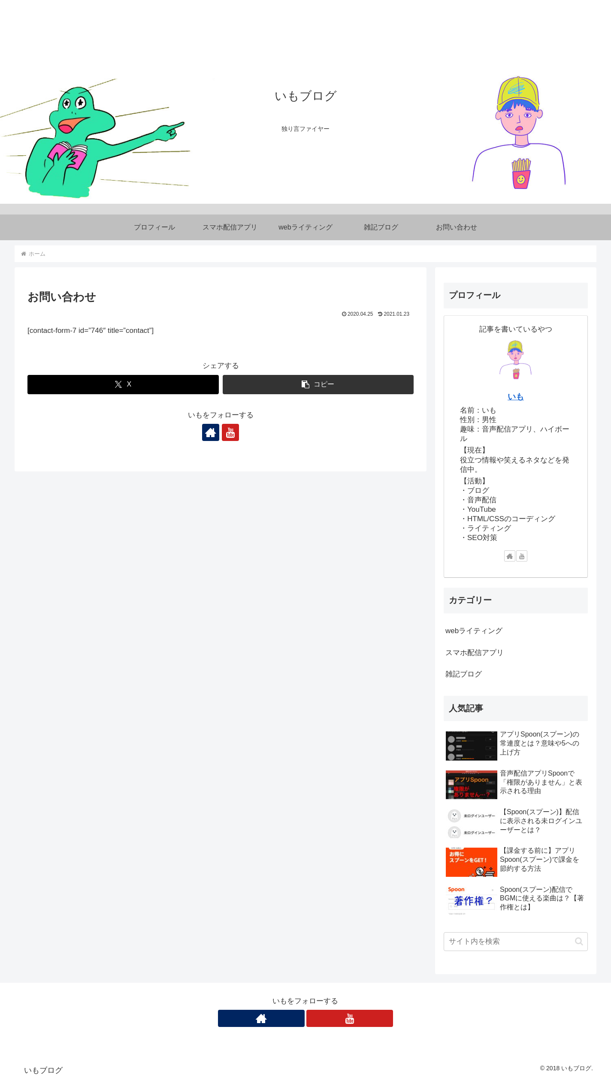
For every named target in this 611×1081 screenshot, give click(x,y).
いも (516, 396)
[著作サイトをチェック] (210, 432)
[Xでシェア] (123, 384)
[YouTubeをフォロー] (230, 432)
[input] (516, 941)
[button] (318, 384)
